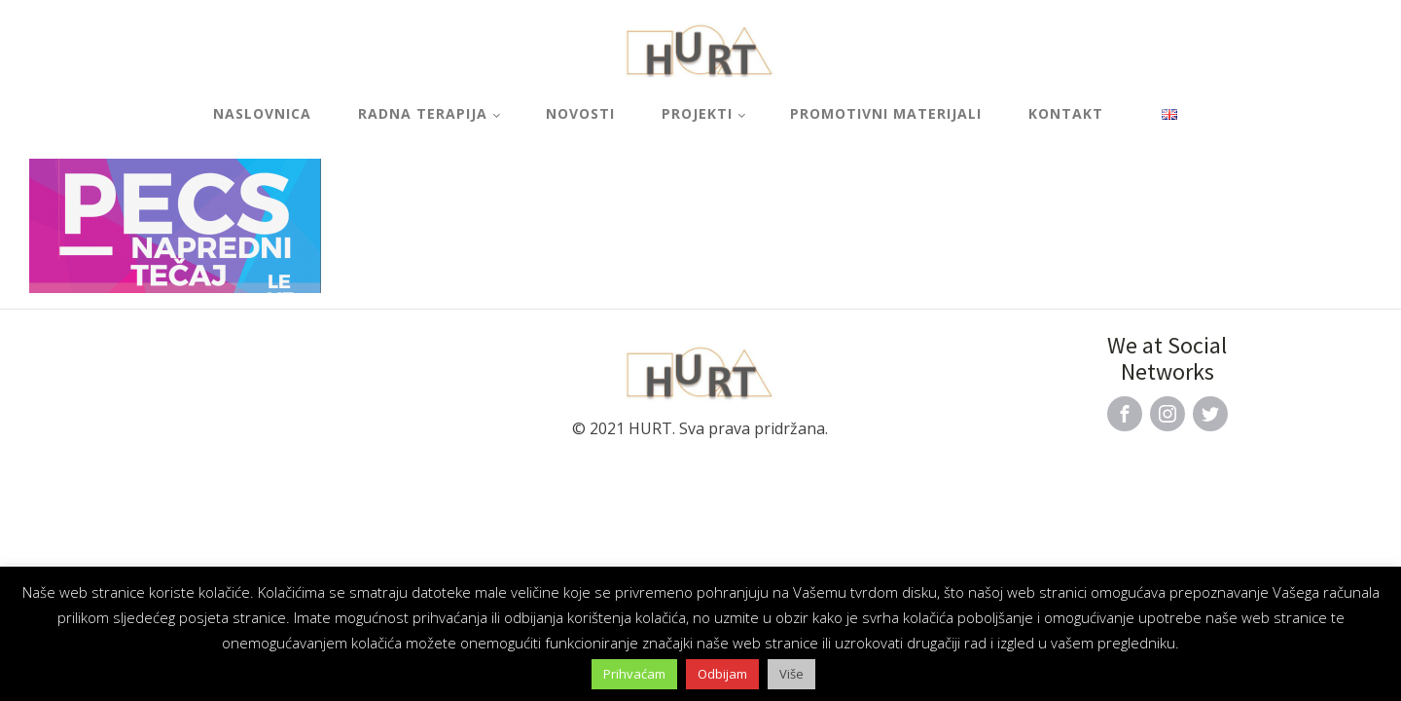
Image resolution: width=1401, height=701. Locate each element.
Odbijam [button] (722, 674)
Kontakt (1065, 113)
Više (791, 674)
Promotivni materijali (886, 113)
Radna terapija (422, 113)
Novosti (580, 113)
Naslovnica (262, 113)
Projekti (697, 113)
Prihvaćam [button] (634, 674)
